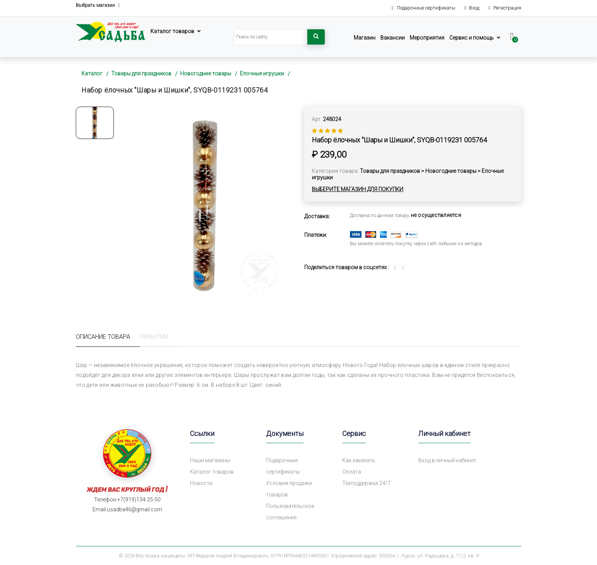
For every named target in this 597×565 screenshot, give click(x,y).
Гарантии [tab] (154, 336)
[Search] (270, 37)
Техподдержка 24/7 (366, 483)
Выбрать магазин (98, 5)
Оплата (351, 472)
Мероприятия (427, 38)
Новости (201, 483)
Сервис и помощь (471, 38)
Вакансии (392, 38)
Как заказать (358, 460)
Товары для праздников (141, 73)
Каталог (91, 73)
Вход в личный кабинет (447, 460)
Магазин (364, 38)
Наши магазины (210, 460)
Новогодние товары (205, 73)
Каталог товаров (172, 31)
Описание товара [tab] (103, 336)
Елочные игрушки (262, 73)
